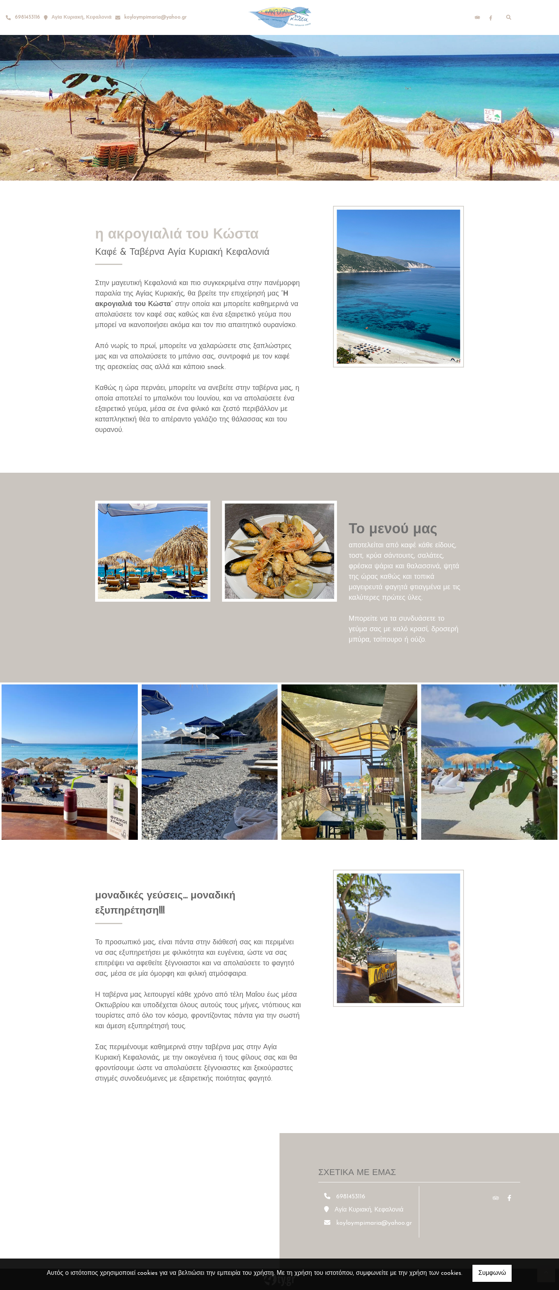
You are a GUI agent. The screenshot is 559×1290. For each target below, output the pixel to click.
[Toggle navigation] (536, 17)
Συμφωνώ (492, 1273)
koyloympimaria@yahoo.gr (155, 17)
